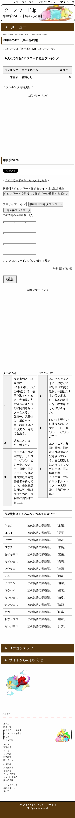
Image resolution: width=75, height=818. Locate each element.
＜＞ (26, 180)
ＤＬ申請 (7, 754)
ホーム (6, 724)
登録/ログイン (47, 2)
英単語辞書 (8, 767)
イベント (7, 744)
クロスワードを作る (12, 733)
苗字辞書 (7, 771)
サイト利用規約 (10, 777)
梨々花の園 (65, 268)
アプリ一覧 (8, 740)
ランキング (8, 750)
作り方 (6, 736)
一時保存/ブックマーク (17, 210)
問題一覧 (7, 727)
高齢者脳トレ (9, 788)
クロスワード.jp (20, 10)
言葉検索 (7, 747)
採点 (10, 279)
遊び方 (6, 791)
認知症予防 (8, 780)
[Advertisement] (37, 123)
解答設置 (7, 757)
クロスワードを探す (12, 730)
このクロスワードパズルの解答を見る (26, 260)
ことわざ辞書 (9, 774)
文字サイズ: (10, 204)
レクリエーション (11, 785)
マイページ (67, 2)
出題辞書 (7, 764)
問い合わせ (8, 760)
